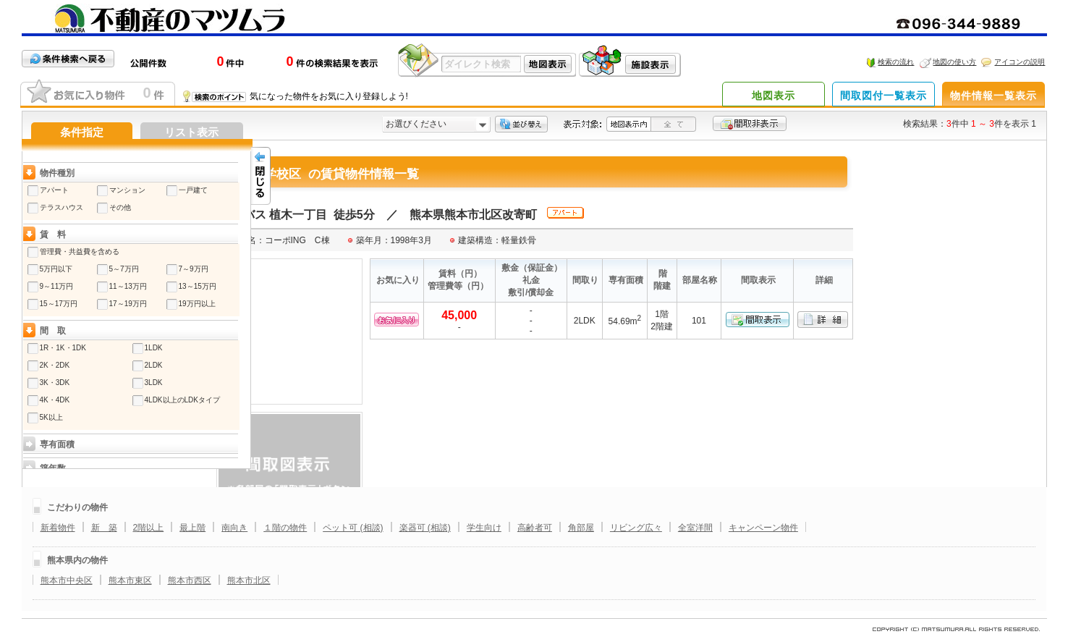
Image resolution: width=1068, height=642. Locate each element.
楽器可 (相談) (425, 528)
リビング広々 (636, 528)
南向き (234, 528)
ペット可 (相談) (353, 528)
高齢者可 (534, 528)
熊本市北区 (249, 580)
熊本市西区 (189, 580)
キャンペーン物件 (763, 528)
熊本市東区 (130, 580)
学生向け (484, 528)
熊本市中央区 (67, 580)
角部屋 (581, 528)
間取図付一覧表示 (883, 95)
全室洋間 (695, 528)
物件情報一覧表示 (993, 95)
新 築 (104, 528)
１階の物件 (285, 528)
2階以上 (148, 528)
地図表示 (773, 95)
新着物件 (58, 528)
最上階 (192, 528)
